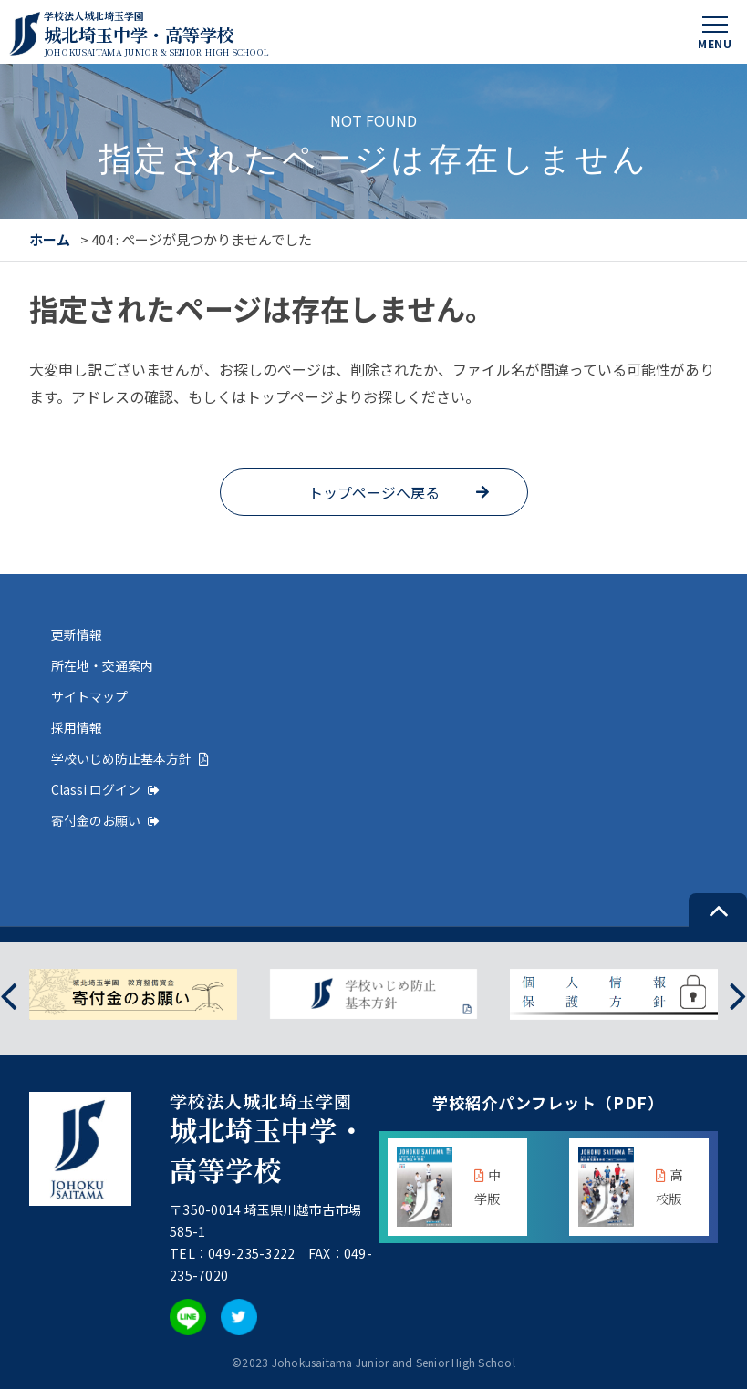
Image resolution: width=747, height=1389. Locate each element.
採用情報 (76, 727)
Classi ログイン (105, 789)
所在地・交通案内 (102, 665)
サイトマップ (89, 696)
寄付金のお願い (105, 820)
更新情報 (76, 634)
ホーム (49, 239)
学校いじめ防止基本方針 (130, 758)
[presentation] (8, 994)
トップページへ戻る (374, 492)
